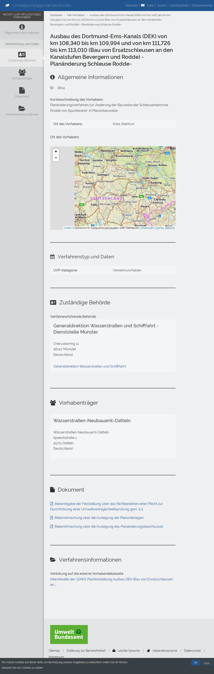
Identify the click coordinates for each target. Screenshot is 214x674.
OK (195, 663)
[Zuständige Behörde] (22, 58)
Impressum (56, 657)
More (207, 663)
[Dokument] (22, 94)
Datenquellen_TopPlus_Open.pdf (158, 228)
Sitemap (54, 650)
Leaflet (67, 228)
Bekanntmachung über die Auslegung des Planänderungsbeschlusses (109, 526)
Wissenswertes (202, 5)
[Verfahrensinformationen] (22, 112)
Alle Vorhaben (76, 15)
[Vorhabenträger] (22, 76)
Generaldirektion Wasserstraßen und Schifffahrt (89, 366)
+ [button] (56, 152)
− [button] (56, 158)
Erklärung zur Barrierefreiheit (86, 650)
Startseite (131, 5)
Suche (162, 5)
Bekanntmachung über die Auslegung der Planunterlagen (99, 518)
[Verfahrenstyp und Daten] (22, 44)
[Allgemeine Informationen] (22, 30)
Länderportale (179, 5)
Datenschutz (192, 650)
